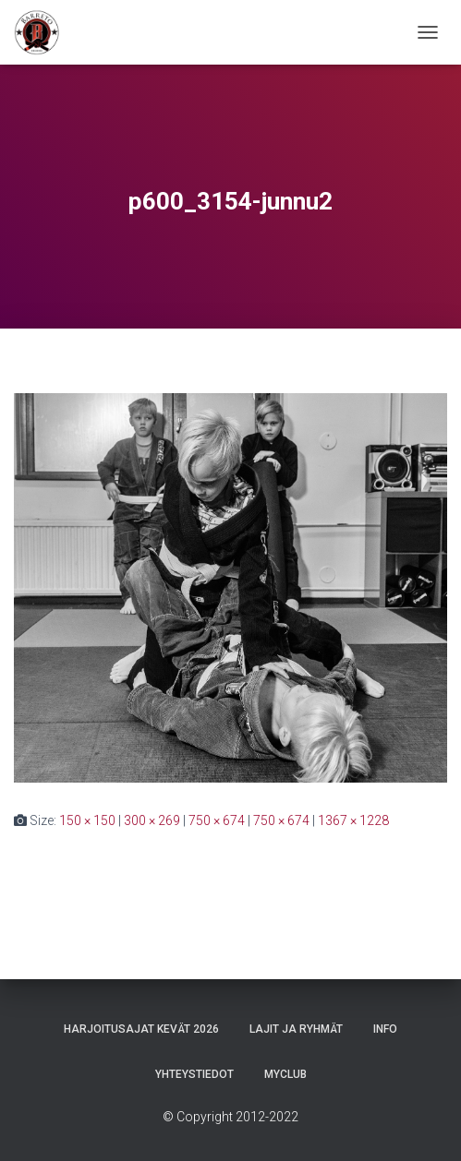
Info (385, 1029)
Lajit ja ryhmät (296, 1029)
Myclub (285, 1074)
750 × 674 (216, 820)
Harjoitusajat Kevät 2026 (141, 1029)
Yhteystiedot (194, 1074)
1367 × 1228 (353, 820)
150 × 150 (87, 820)
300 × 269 (152, 820)
